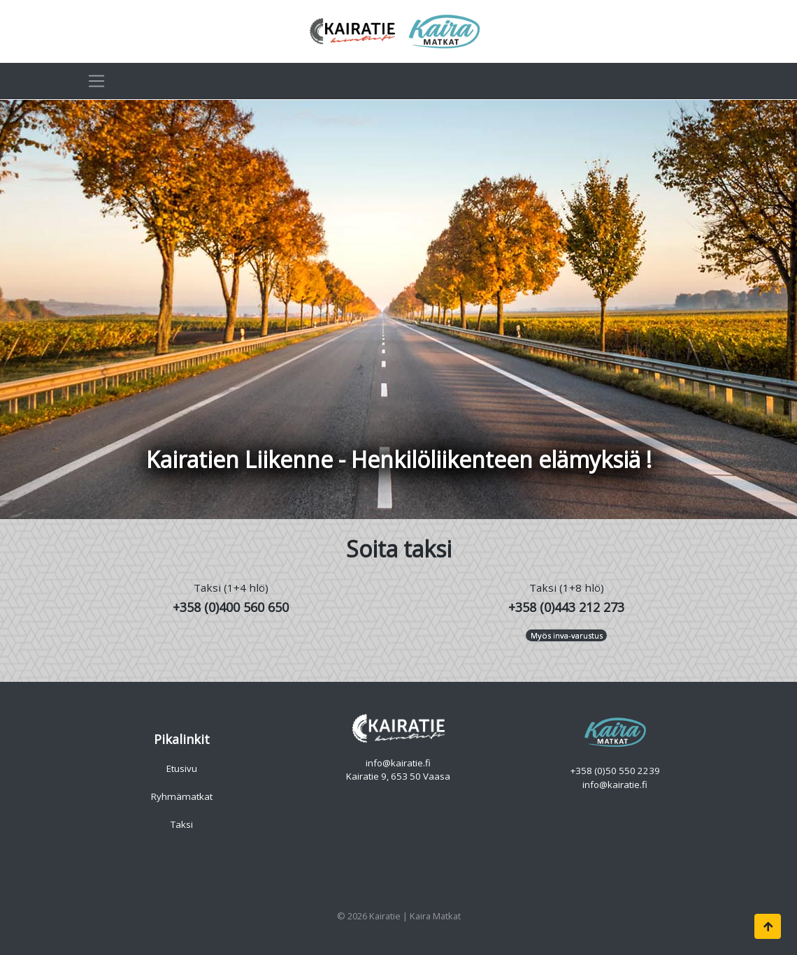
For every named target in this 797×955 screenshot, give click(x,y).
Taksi (182, 824)
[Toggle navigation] (97, 81)
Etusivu (181, 768)
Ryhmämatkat (182, 796)
